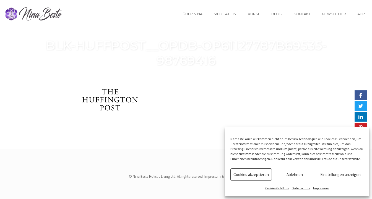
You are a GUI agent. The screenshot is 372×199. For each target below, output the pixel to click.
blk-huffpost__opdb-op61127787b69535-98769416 (186, 53)
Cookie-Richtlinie (277, 188)
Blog (276, 14)
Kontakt (302, 14)
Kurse (254, 14)
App (361, 14)
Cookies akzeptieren (251, 174)
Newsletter (334, 14)
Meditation (225, 14)
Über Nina (192, 14)
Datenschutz (301, 188)
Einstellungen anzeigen (340, 174)
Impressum (321, 188)
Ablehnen (295, 174)
